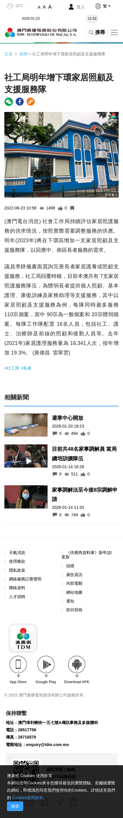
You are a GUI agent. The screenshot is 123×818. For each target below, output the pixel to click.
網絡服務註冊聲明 (25, 579)
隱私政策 (17, 570)
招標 (70, 566)
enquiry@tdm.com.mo (47, 744)
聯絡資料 (17, 587)
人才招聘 (17, 596)
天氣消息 (17, 552)
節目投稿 (74, 609)
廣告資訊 (74, 574)
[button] (109, 6)
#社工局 (12, 368)
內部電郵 (74, 583)
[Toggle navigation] (114, 32)
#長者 (26, 368)
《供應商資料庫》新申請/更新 (87, 554)
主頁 (8, 54)
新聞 (23, 54)
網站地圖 (74, 592)
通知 (70, 601)
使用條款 (17, 561)
